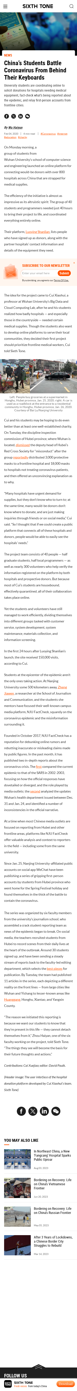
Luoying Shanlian (38, 232)
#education (10, 137)
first (39, 766)
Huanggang (12, 999)
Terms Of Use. (61, 280)
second (35, 791)
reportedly (20, 457)
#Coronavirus (48, 133)
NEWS (8, 55)
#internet (62, 133)
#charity (22, 137)
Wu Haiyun (15, 127)
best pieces (54, 968)
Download (66, 1384)
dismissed (23, 445)
